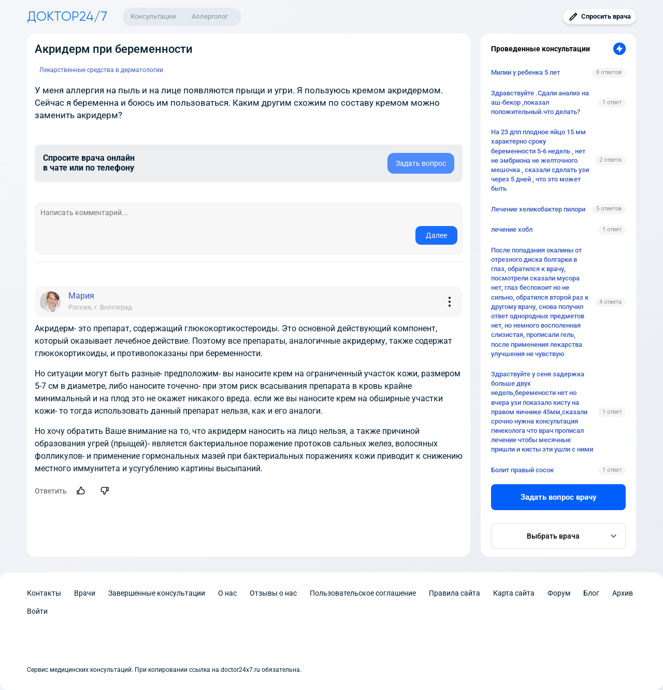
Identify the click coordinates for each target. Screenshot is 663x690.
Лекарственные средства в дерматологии (101, 70)
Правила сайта (454, 593)
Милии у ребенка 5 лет (525, 72)
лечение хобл (511, 229)
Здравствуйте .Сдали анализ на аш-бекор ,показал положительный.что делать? (540, 102)
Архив (622, 593)
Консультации (153, 16)
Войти (37, 611)
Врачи (84, 593)
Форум (558, 593)
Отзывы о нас (273, 593)
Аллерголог (210, 16)
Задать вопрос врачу (559, 497)
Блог (591, 593)
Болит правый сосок (522, 470)
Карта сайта (514, 593)
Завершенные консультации (156, 593)
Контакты (44, 593)
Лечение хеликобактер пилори (538, 209)
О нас (227, 593)
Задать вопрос (421, 163)
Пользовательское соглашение (363, 593)
